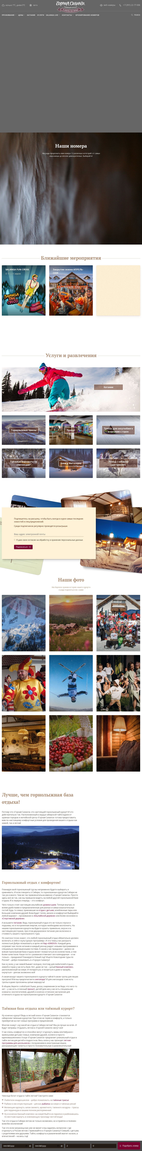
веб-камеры (109, 5)
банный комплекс (64, 967)
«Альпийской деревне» (44, 915)
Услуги (40, 15)
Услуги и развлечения (71, 355)
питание (18, 922)
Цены (20, 15)
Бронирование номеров (87, 15)
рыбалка (46, 1103)
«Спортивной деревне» (13, 918)
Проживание (8, 15)
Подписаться (22, 547)
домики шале (49, 904)
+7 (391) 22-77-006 (131, 5)
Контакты (67, 15)
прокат (30, 989)
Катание (31, 15)
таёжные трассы (60, 1100)
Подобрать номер (130, 1146)
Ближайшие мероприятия (71, 258)
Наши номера (71, 146)
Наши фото (71, 580)
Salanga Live (52, 15)
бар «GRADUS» (50, 943)
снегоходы (40, 979)
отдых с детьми (46, 910)
